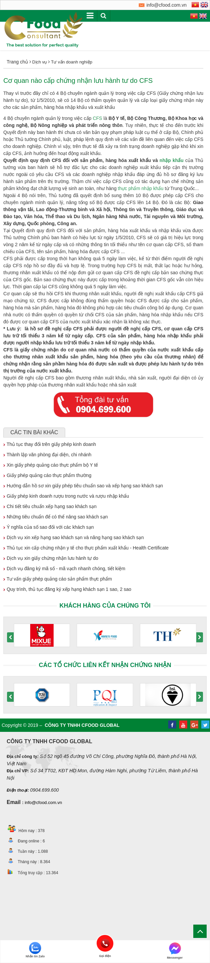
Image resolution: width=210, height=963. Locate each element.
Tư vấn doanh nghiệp (71, 61)
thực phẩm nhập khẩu (141, 188)
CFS (97, 118)
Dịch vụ (39, 61)
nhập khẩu (172, 160)
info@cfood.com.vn (43, 802)
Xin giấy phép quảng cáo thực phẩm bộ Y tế (50, 465)
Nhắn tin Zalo (35, 950)
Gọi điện (105, 943)
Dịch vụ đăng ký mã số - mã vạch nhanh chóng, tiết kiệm (64, 568)
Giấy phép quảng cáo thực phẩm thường (47, 475)
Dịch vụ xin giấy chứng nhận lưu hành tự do (50, 558)
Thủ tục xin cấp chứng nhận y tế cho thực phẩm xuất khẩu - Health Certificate (86, 547)
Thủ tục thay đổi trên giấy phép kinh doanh (49, 444)
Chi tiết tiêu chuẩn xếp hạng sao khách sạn (50, 506)
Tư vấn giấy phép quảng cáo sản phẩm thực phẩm (57, 579)
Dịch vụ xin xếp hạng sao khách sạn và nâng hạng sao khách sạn (73, 537)
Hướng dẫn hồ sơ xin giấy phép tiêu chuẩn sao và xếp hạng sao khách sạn (83, 485)
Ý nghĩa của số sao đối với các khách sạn (48, 527)
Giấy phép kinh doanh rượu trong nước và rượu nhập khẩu (66, 496)
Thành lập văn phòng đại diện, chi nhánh (47, 454)
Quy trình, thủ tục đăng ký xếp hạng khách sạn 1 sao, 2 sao (67, 589)
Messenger (175, 950)
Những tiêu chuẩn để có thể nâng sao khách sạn (55, 516)
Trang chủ (17, 61)
